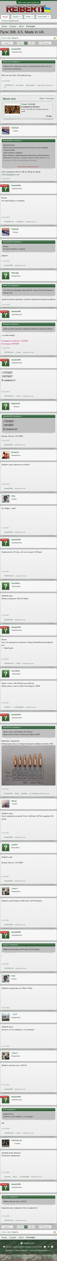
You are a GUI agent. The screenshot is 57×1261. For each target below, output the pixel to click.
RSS (52, 1247)
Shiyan (14, 801)
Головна (45, 1247)
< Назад (5, 43)
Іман (13, 496)
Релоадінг (50, 98)
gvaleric (15, 845)
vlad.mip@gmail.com (10, 174)
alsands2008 (16, 49)
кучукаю (7, 1177)
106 (29, 43)
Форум (5, 17)
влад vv (15, 888)
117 (40, 43)
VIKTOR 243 (9, 85)
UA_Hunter (20, 85)
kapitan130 (15, 403)
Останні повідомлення (10, 21)
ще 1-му (41, 85)
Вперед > (46, 43)
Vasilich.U (7, 707)
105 (25, 43)
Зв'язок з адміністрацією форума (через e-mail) (24, 1247)
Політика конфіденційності (39, 1250)
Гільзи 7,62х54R (28, 104)
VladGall (14, 128)
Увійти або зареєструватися (28, 2)
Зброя (42, 98)
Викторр (15, 273)
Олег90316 (15, 583)
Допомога (9, 1250)
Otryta (15, 1177)
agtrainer (24, 793)
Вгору (48, 1247)
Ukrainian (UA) (28, 1243)
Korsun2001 (8, 793)
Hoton (17, 793)
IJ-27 (15, 1014)
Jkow (19, 352)
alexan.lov (15, 452)
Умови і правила (21, 1250)
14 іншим (34, 793)
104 (22, 43)
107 (33, 43)
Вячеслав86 (30, 85)
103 (18, 43)
